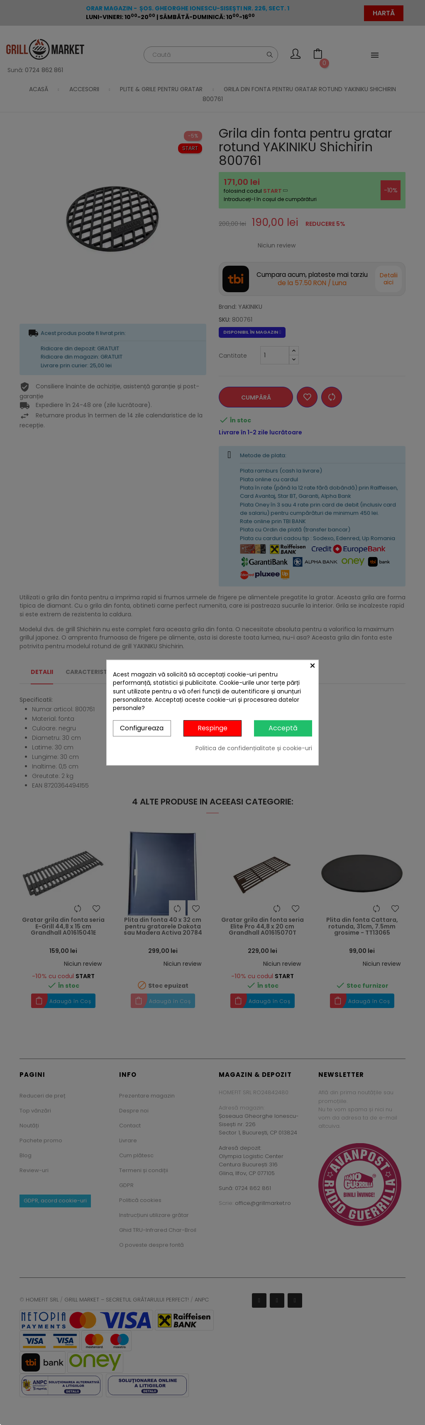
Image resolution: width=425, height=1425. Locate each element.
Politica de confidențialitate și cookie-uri (253, 748)
